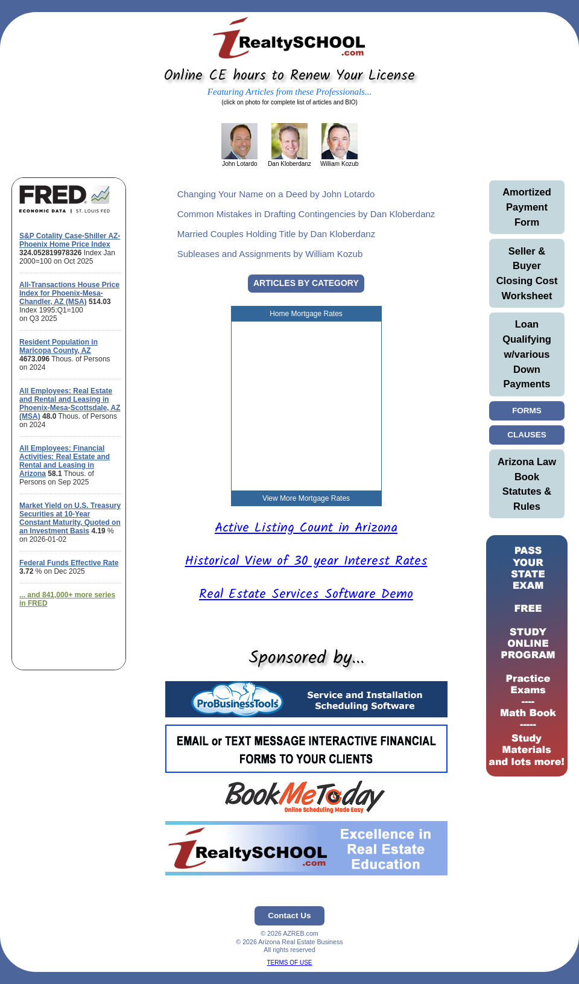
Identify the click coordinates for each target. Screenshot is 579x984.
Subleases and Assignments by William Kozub (270, 254)
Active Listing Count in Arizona (306, 528)
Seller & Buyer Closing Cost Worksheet (527, 273)
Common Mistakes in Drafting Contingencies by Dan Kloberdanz (306, 214)
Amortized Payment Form (526, 206)
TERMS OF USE (289, 962)
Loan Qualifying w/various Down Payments (526, 354)
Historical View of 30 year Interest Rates (306, 561)
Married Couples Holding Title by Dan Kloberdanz (276, 234)
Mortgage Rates (324, 498)
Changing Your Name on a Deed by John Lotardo (276, 194)
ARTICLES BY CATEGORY (306, 283)
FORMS (527, 410)
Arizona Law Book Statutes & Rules (527, 484)
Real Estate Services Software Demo (306, 594)
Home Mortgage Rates (306, 313)
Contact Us (289, 915)
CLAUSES (526, 434)
